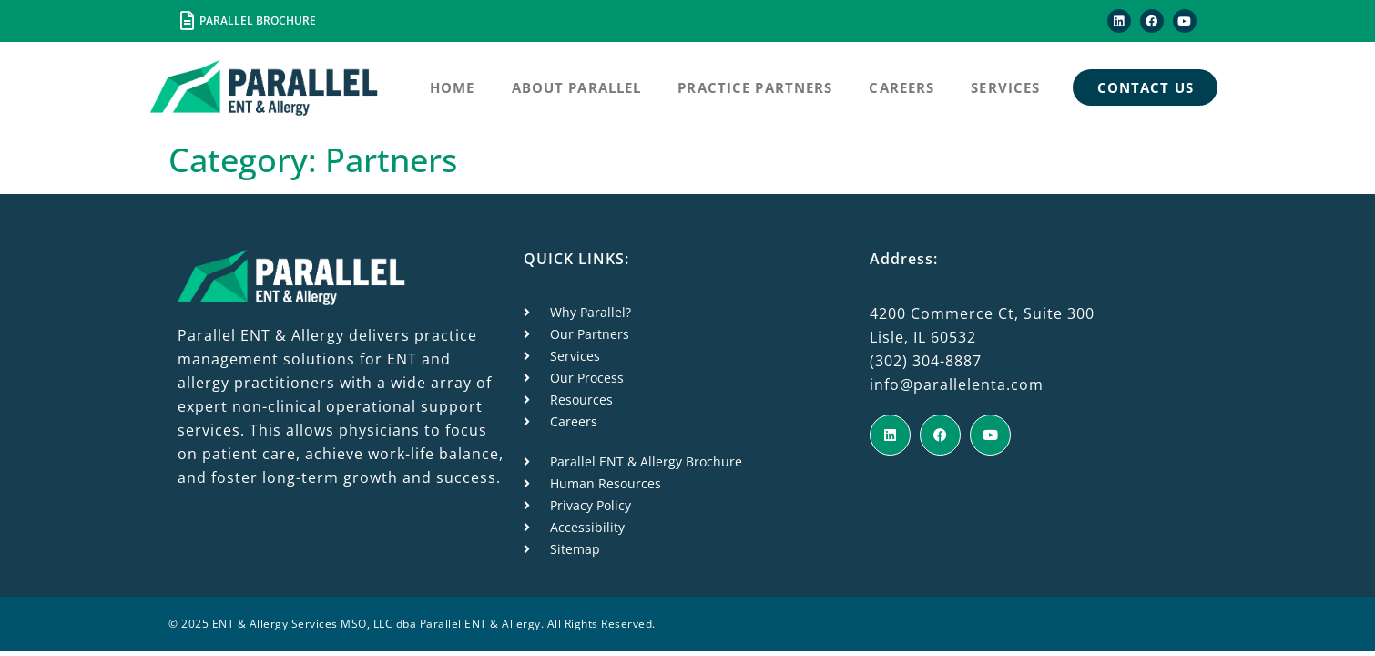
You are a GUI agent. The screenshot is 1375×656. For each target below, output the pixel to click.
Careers (901, 87)
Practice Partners (754, 87)
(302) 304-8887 (926, 361)
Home (452, 87)
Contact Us (1145, 87)
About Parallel (577, 87)
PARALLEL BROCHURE (257, 20)
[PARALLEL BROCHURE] (187, 21)
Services (1005, 87)
